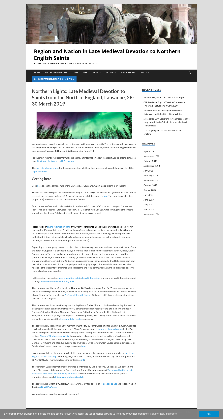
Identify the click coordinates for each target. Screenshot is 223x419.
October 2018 (150, 161)
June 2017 (148, 199)
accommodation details (70, 277)
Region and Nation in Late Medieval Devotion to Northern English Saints (107, 54)
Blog (85, 73)
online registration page (58, 226)
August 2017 (149, 190)
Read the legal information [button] (163, 414)
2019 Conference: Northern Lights (53, 79)
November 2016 (151, 214)
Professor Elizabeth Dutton (77, 295)
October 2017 (150, 185)
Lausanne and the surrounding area (56, 281)
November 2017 (151, 180)
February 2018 (150, 175)
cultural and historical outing (109, 329)
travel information (91, 277)
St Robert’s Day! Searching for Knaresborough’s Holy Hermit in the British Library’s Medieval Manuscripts (166, 122)
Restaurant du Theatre (71, 318)
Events (97, 73)
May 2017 (148, 204)
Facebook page (109, 383)
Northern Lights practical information (55, 161)
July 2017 (148, 194)
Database (111, 73)
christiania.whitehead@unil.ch (68, 376)
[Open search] (190, 73)
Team (75, 73)
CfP (82, 359)
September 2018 (151, 165)
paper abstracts (39, 171)
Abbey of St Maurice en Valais (54, 336)
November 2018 (151, 156)
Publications (128, 73)
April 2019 (148, 151)
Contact (144, 73)
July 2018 (148, 170)
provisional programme (47, 168)
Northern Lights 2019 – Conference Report (164, 97)
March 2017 (149, 209)
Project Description (56, 73)
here (39, 185)
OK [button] (208, 414)
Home (37, 73)
